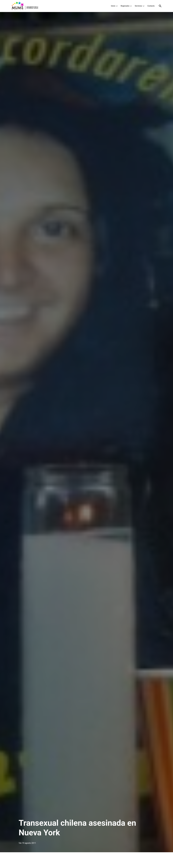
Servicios (138, 6)
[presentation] (116, 6)
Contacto (151, 6)
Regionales (125, 6)
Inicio (113, 6)
